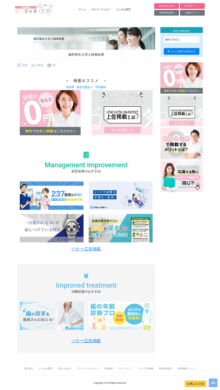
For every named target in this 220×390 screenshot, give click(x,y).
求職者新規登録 (166, 12)
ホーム (82, 9)
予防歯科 (100, 87)
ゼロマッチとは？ (101, 9)
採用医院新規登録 (166, 6)
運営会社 (28, 368)
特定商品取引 (165, 368)
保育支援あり (84, 87)
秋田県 (70, 87)
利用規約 (108, 368)
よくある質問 (123, 9)
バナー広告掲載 (145, 368)
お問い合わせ (64, 368)
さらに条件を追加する (181, 51)
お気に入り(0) (195, 383)
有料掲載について (187, 368)
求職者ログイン (192, 12)
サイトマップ (125, 368)
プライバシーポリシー (88, 368)
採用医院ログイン (192, 6)
